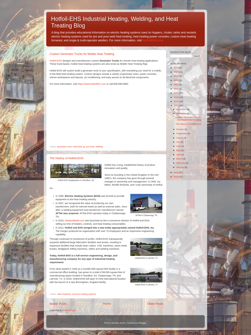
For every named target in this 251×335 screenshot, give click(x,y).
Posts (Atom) (69, 310)
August (180, 138)
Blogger (142, 323)
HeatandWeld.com (74, 220)
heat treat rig (79, 146)
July (178, 142)
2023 (176, 80)
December (181, 109)
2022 (176, 84)
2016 (176, 172)
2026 (176, 67)
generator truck (64, 146)
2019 (176, 97)
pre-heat (90, 146)
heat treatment (64, 294)
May (178, 150)
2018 (176, 101)
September (181, 133)
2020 (176, 93)
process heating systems (84, 294)
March (179, 159)
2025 (176, 72)
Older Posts (155, 303)
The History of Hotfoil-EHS (66, 158)
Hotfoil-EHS (56, 60)
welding (99, 146)
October (180, 129)
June (179, 146)
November (181, 113)
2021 (176, 89)
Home (107, 303)
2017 (176, 105)
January (180, 167)
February (181, 163)
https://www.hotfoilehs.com (92, 84)
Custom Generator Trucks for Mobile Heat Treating (82, 54)
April (178, 154)
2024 (176, 76)
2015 (176, 177)
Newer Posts (58, 303)
